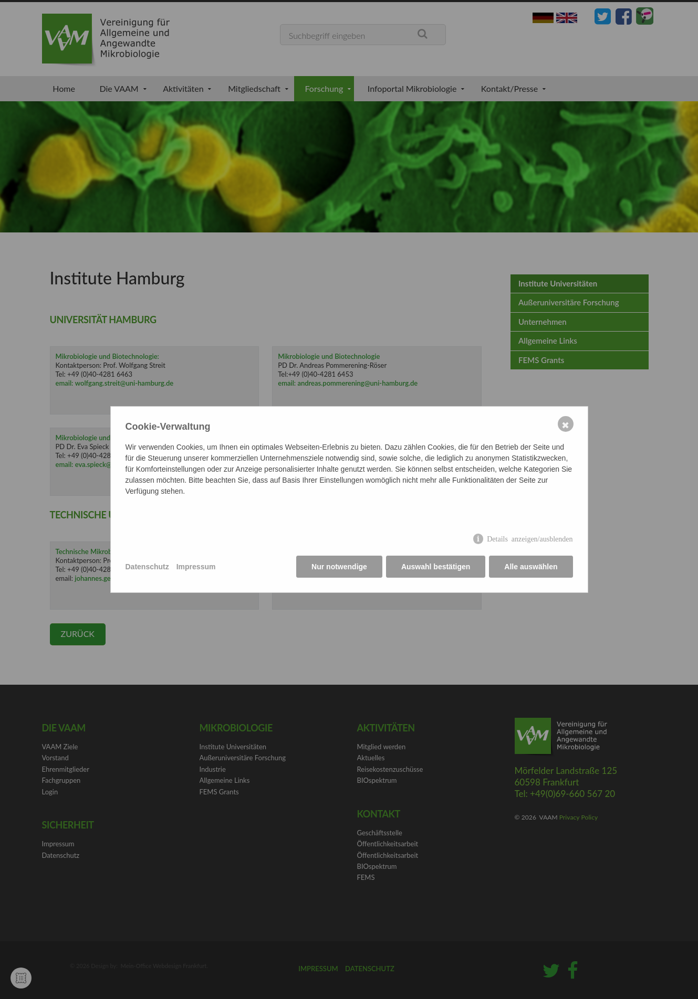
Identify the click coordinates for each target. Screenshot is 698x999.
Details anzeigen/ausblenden (529, 538)
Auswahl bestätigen (435, 566)
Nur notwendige (339, 566)
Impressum (196, 566)
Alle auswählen (530, 566)
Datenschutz (147, 566)
